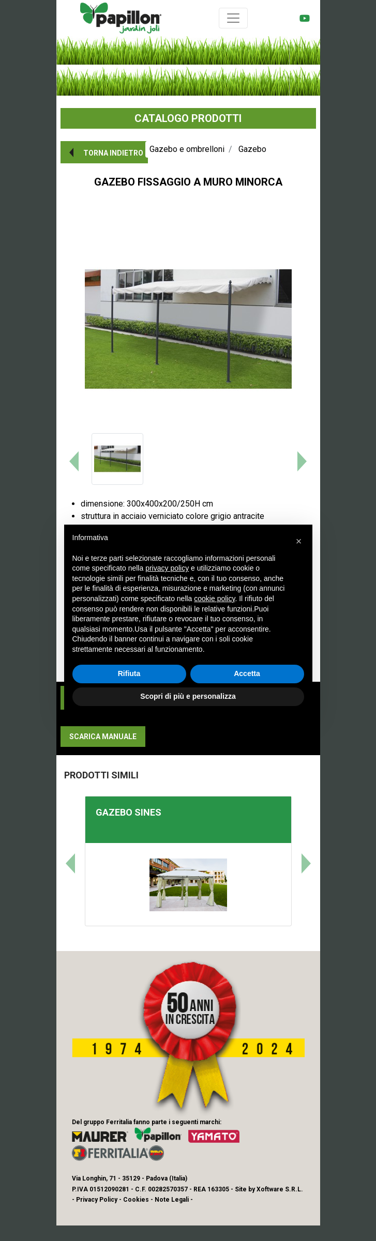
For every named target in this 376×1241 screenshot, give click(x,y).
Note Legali (172, 1199)
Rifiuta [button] (129, 673)
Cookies (136, 1199)
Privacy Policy (96, 1199)
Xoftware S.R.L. (280, 1189)
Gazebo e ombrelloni (186, 149)
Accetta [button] (247, 673)
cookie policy (214, 598)
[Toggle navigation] (233, 18)
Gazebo (252, 149)
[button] (104, 152)
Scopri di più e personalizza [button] (187, 696)
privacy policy (167, 568)
